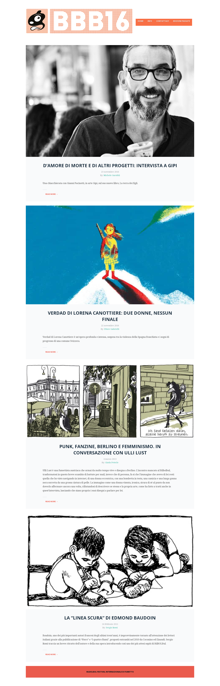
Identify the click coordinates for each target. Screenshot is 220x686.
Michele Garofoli (112, 175)
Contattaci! (162, 21)
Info (150, 21)
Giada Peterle (111, 462)
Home (140, 21)
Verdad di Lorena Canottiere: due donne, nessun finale (110, 316)
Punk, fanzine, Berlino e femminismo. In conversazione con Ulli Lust (110, 449)
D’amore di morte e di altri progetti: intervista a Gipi (110, 165)
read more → (51, 194)
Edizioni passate (181, 21)
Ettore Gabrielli (111, 329)
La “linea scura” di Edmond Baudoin (110, 618)
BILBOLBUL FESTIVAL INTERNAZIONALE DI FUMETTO (110, 671)
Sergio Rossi (112, 627)
